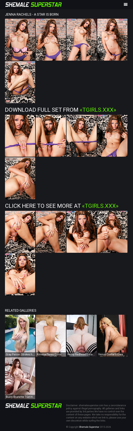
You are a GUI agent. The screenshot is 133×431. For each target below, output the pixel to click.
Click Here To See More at (61, 205)
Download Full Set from (60, 109)
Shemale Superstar (89, 427)
